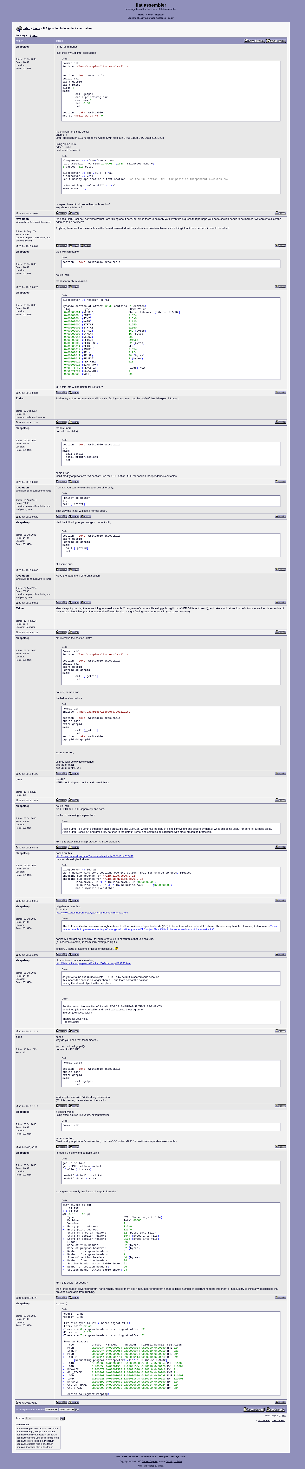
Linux (36, 28)
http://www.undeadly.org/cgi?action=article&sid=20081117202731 (94, 856)
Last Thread (264, 1420)
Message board (178, 1456)
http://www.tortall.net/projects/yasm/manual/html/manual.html (92, 912)
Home (141, 15)
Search (149, 15)
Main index (121, 1456)
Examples (163, 1456)
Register (159, 15)
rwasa (160, 1466)
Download (134, 1456)
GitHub (169, 1461)
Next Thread (278, 1420)
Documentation (148, 1456)
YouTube (178, 1461)
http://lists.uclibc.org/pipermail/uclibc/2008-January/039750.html (93, 963)
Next (34, 35)
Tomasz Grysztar (149, 1461)
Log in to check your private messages (147, 18)
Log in (171, 18)
